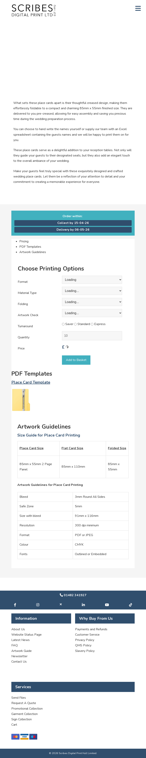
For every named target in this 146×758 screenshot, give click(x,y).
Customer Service (87, 634)
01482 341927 (73, 595)
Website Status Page (26, 634)
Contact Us (19, 661)
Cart (14, 724)
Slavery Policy (85, 651)
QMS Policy (83, 645)
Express (98, 324)
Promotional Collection (27, 708)
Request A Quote (23, 703)
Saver (67, 324)
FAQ (14, 645)
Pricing (23, 241)
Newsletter (19, 656)
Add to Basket (76, 360)
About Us (18, 629)
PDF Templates (30, 247)
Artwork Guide (21, 651)
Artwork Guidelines (32, 252)
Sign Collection (21, 719)
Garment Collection (24, 714)
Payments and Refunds (91, 629)
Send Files (18, 698)
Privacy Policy (84, 640)
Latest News (20, 640)
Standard (82, 324)
